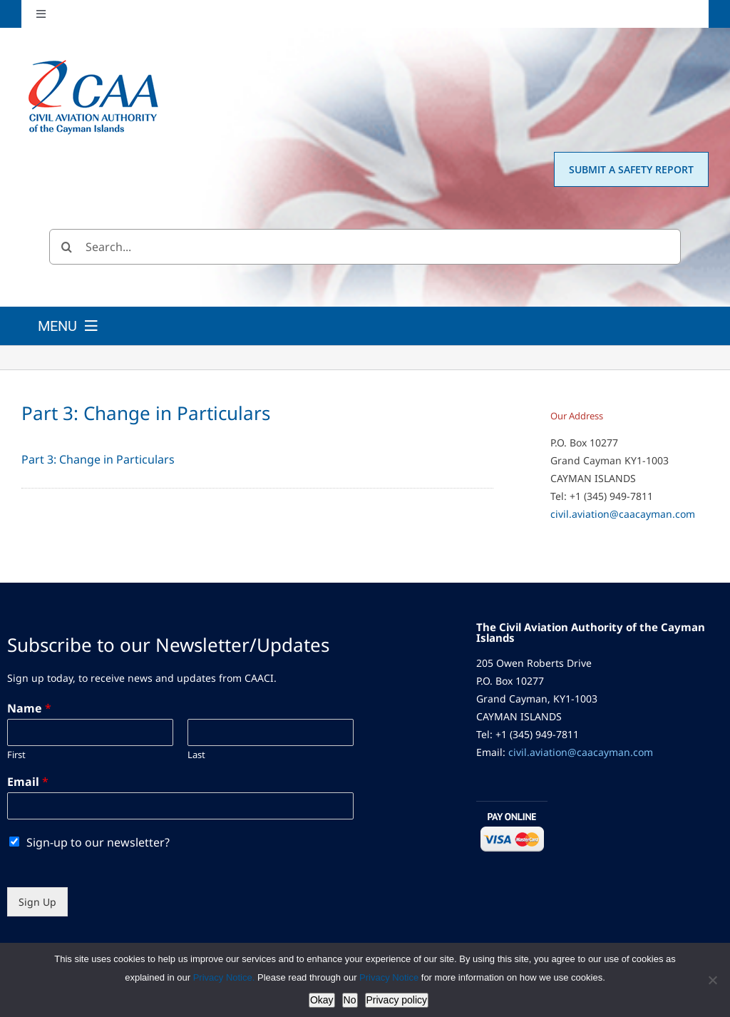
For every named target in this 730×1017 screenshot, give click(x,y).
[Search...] (365, 247)
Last (196, 755)
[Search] (67, 247)
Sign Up (37, 902)
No (350, 1000)
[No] (712, 980)
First (16, 755)
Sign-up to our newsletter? (98, 842)
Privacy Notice (390, 977)
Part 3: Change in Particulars (98, 459)
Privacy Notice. (224, 977)
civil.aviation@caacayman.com (622, 514)
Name (29, 708)
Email (27, 782)
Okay (322, 1000)
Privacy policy (397, 1000)
